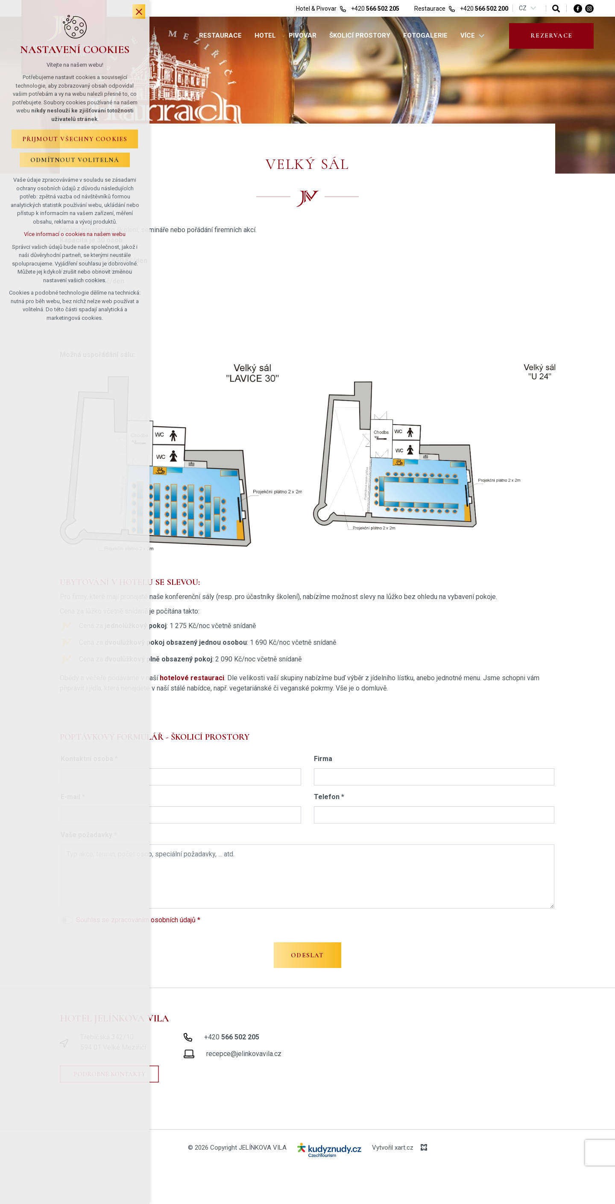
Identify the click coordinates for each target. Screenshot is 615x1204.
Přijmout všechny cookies (75, 139)
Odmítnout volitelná (74, 160)
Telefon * (329, 797)
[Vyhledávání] (556, 8)
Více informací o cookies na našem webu (75, 234)
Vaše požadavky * (89, 835)
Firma (323, 759)
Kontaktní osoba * (89, 759)
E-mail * (73, 797)
